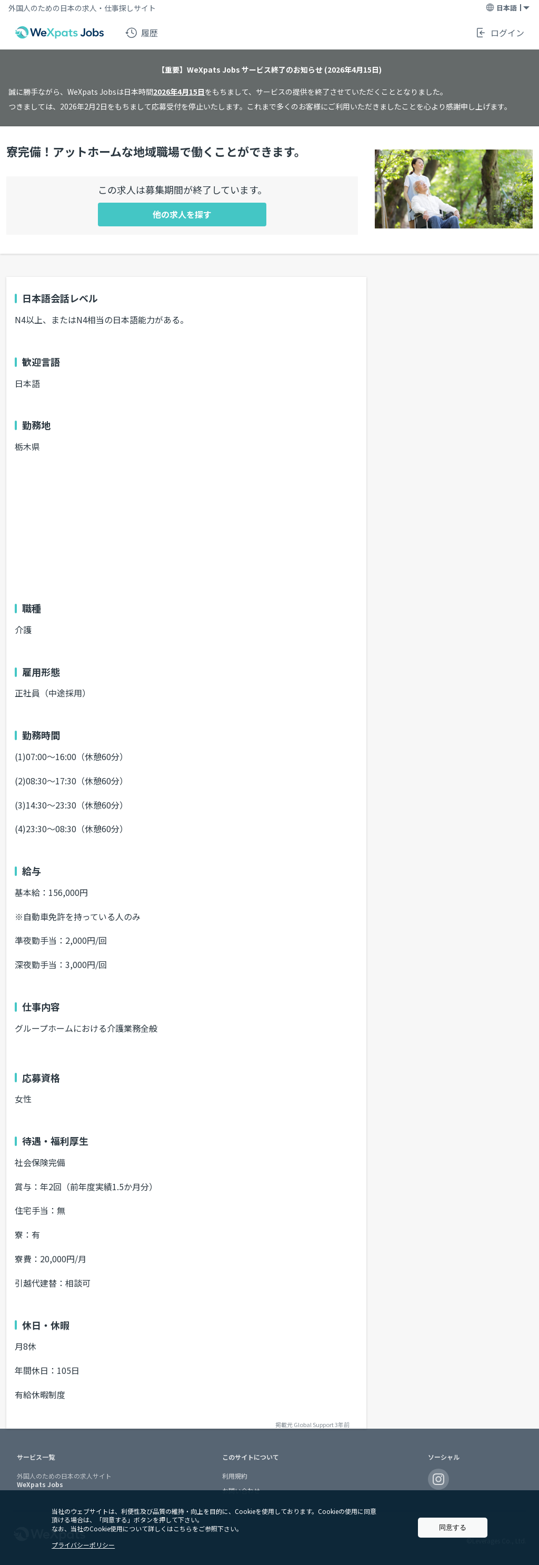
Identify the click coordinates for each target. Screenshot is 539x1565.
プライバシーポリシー (83, 1544)
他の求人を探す (182, 214)
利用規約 (234, 1475)
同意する (452, 1527)
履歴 (141, 32)
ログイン (499, 32)
